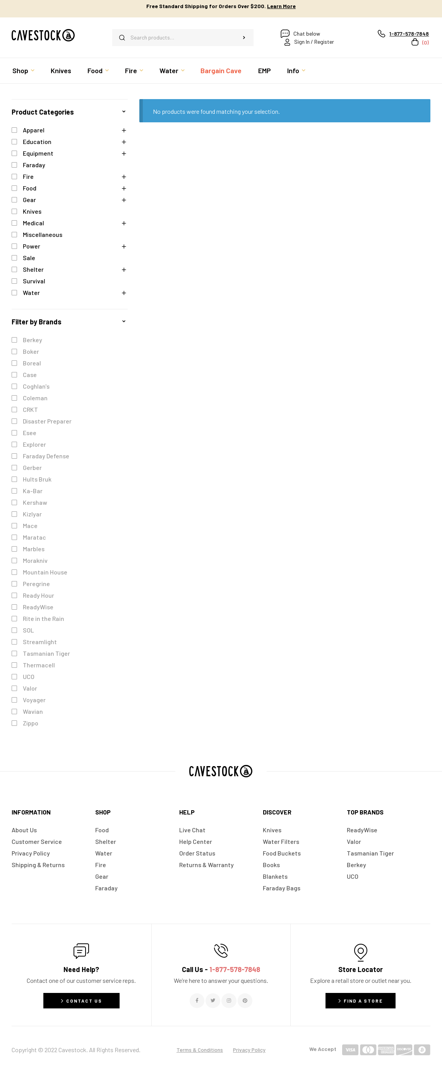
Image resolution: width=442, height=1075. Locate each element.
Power (31, 246)
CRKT (30, 409)
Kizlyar (32, 514)
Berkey (32, 339)
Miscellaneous (42, 234)
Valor (30, 688)
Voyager (34, 699)
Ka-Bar (33, 490)
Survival (34, 281)
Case (30, 374)
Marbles (34, 548)
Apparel (34, 130)
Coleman (35, 397)
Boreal (32, 363)
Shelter (33, 269)
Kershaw (35, 502)
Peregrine (36, 583)
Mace (30, 525)
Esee (29, 432)
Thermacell (39, 665)
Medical (33, 222)
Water (31, 292)
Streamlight (40, 641)
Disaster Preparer (47, 421)
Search (244, 37)
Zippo (30, 723)
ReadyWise (38, 606)
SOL (28, 630)
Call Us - (221, 969)
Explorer (34, 444)
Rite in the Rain (43, 618)
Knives (32, 211)
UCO (28, 676)
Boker (31, 351)
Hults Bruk (37, 479)
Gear (29, 199)
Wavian (33, 711)
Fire (28, 176)
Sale (29, 257)
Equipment (38, 153)
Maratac (34, 537)
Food (29, 188)
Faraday (34, 164)
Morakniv (35, 560)
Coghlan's (36, 386)
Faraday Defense (46, 455)
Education (37, 141)
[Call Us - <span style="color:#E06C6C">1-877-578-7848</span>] (221, 951)
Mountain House (45, 572)
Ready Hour (38, 595)
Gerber (32, 467)
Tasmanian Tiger (46, 653)
